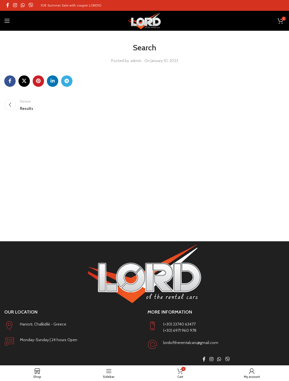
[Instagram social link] (15, 5)
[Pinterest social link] (38, 81)
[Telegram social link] (66, 81)
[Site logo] (144, 21)
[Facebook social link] (7, 5)
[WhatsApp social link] (22, 5)
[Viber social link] (31, 5)
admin (136, 60)
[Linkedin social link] (52, 81)
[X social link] (24, 81)
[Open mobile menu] (7, 20)
